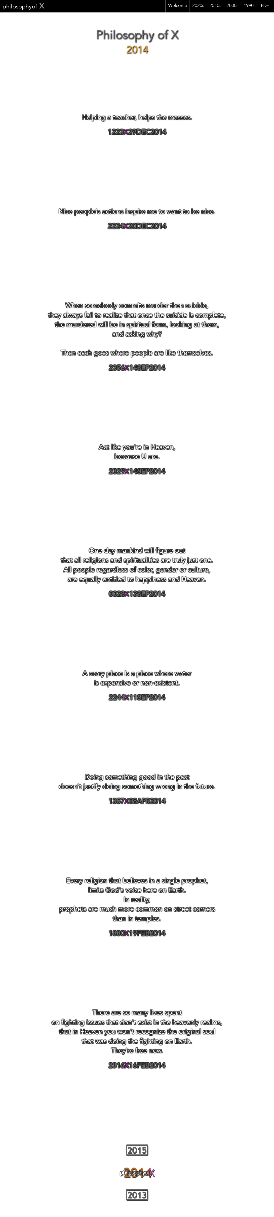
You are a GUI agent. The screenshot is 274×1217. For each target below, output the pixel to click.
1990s (250, 6)
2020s (198, 6)
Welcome (177, 6)
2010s (215, 6)
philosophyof (23, 7)
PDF (265, 6)
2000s (232, 6)
